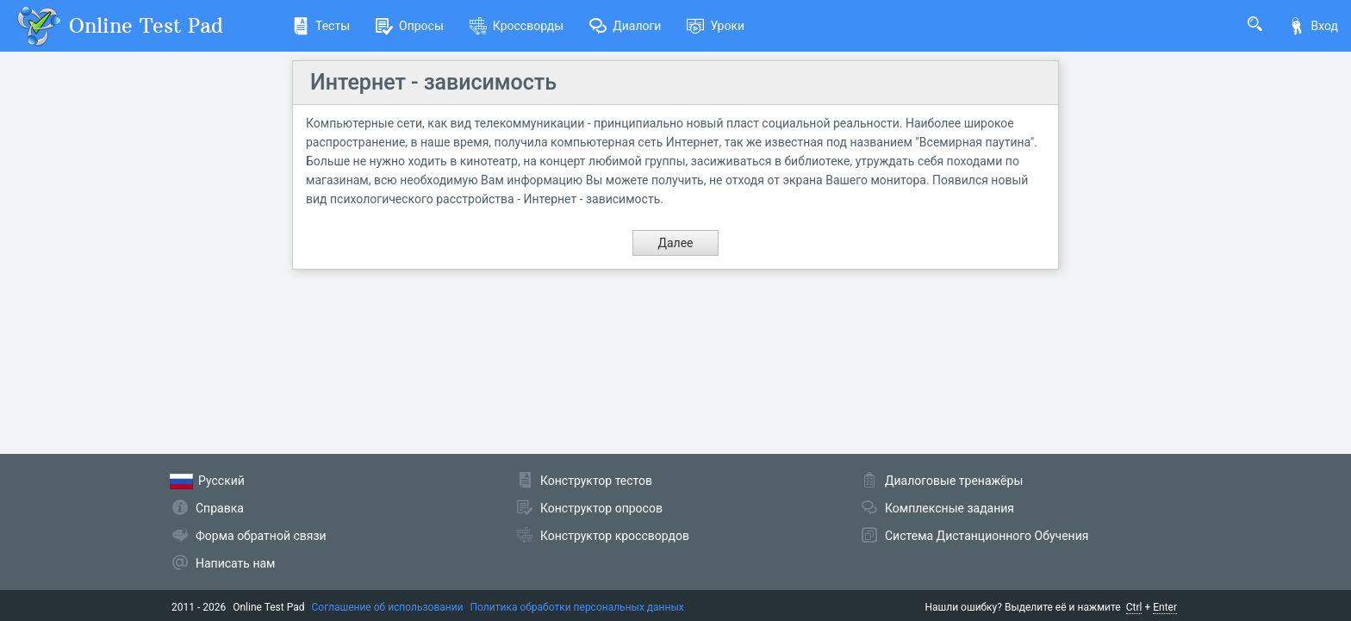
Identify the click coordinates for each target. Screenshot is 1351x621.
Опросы (410, 25)
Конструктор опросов (601, 508)
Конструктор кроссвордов (614, 536)
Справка (220, 508)
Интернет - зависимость (433, 82)
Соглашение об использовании (388, 607)
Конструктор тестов (596, 480)
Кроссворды (516, 25)
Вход (1313, 25)
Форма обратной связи (261, 536)
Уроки (715, 25)
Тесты (321, 25)
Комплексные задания (949, 508)
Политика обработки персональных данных (577, 607)
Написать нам (235, 563)
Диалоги (625, 25)
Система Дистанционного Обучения (986, 536)
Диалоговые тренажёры (954, 480)
